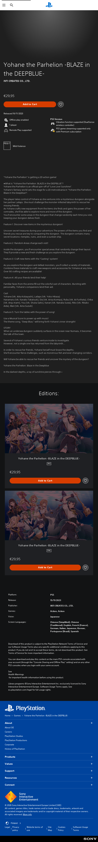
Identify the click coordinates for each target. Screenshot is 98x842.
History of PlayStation (15, 748)
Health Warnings (16, 674)
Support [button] (49, 770)
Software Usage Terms (80, 829)
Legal (7, 827)
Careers (8, 731)
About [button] (49, 723)
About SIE (9, 727)
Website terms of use (35, 829)
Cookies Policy (61, 829)
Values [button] (49, 763)
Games (17, 715)
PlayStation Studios (14, 736)
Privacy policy (15, 829)
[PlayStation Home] (49, 5)
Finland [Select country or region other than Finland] (13, 823)
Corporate (9, 744)
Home (7, 715)
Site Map (50, 829)
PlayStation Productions (16, 740)
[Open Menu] (4, 5)
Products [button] (49, 756)
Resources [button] (49, 777)
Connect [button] (49, 784)
